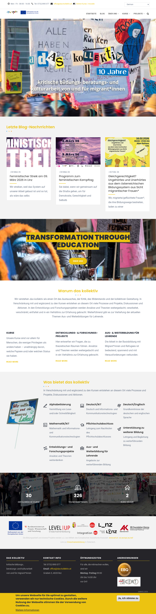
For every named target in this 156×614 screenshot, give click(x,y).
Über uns (113, 14)
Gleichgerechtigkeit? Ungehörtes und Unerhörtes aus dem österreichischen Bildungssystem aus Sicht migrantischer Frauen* (127, 184)
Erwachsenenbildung (76, 542)
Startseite (90, 14)
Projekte (139, 14)
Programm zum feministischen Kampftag (76, 178)
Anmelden (143, 592)
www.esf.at (113, 538)
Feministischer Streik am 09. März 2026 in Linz (29, 178)
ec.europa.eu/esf (126, 538)
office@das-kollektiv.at (63, 4)
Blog (101, 14)
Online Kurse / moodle (85, 4)
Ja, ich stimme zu (128, 598)
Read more (12, 362)
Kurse (126, 14)
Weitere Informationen (27, 610)
